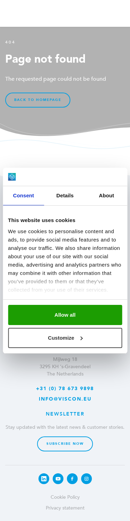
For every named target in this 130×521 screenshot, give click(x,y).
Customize (65, 338)
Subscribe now (65, 443)
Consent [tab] (23, 195)
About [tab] (106, 195)
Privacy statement (65, 508)
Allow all (65, 315)
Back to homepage (37, 99)
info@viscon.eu (65, 399)
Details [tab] (65, 195)
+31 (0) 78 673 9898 (65, 388)
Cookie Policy (65, 497)
